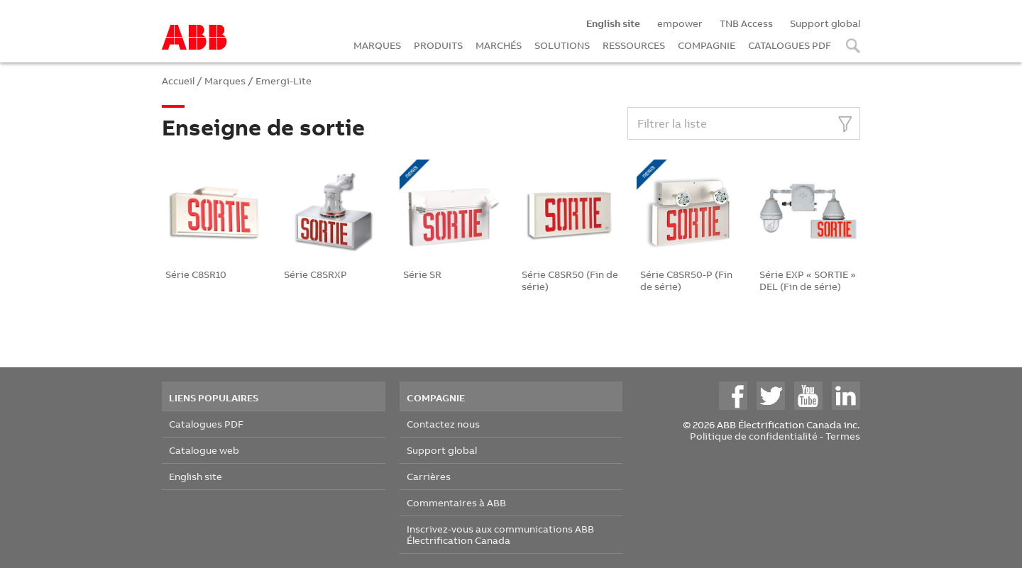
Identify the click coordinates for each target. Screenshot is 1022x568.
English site (195, 476)
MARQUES (377, 45)
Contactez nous (443, 423)
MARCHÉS (499, 45)
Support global (825, 23)
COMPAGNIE (706, 45)
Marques (225, 80)
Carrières (429, 476)
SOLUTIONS (562, 45)
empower (680, 23)
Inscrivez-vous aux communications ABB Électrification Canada (500, 534)
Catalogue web (204, 450)
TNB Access (746, 23)
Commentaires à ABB (456, 502)
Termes (842, 435)
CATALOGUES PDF (789, 45)
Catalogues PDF (206, 423)
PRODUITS (438, 45)
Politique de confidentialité (754, 435)
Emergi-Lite (284, 80)
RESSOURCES (634, 45)
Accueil (178, 80)
